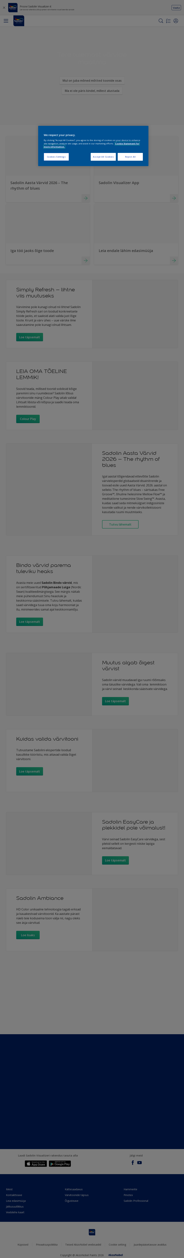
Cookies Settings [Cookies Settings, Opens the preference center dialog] (56, 156)
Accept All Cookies (103, 156)
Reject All (130, 156)
